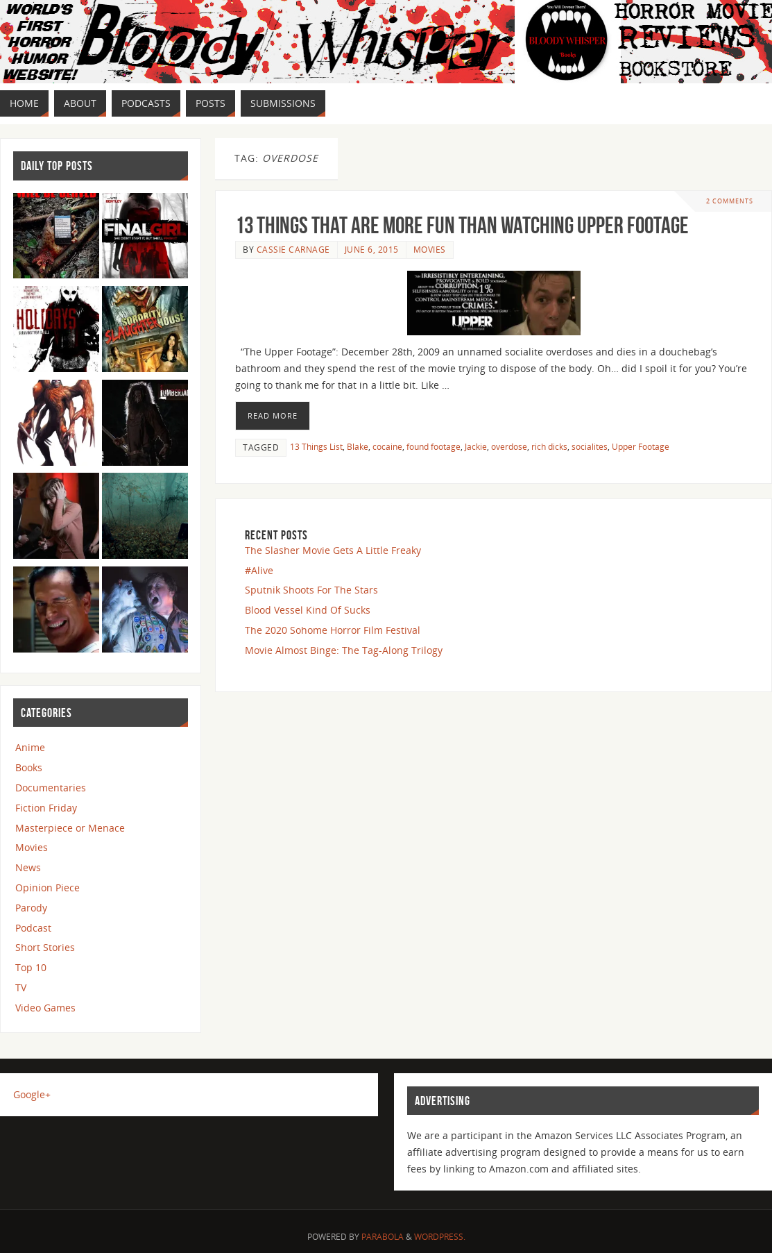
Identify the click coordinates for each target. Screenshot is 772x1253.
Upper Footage (640, 446)
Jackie (476, 446)
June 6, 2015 (372, 249)
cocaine (387, 446)
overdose (509, 446)
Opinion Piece (47, 887)
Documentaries (50, 787)
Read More (273, 415)
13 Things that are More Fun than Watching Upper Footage (462, 225)
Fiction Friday (46, 807)
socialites (590, 446)
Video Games (45, 1007)
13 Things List (316, 446)
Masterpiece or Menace (70, 827)
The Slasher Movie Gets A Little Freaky (333, 550)
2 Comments (729, 200)
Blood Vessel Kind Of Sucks (307, 609)
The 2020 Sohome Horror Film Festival (332, 630)
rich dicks (549, 446)
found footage (433, 446)
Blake (357, 446)
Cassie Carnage (293, 249)
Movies (429, 249)
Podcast (33, 927)
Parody (31, 907)
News (28, 867)
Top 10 (30, 967)
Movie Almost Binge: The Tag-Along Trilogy (344, 650)
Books (28, 767)
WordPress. (439, 1237)
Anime (30, 747)
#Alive (259, 570)
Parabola (382, 1237)
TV (20, 987)
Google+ (32, 1094)
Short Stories (45, 947)
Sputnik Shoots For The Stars (311, 589)
